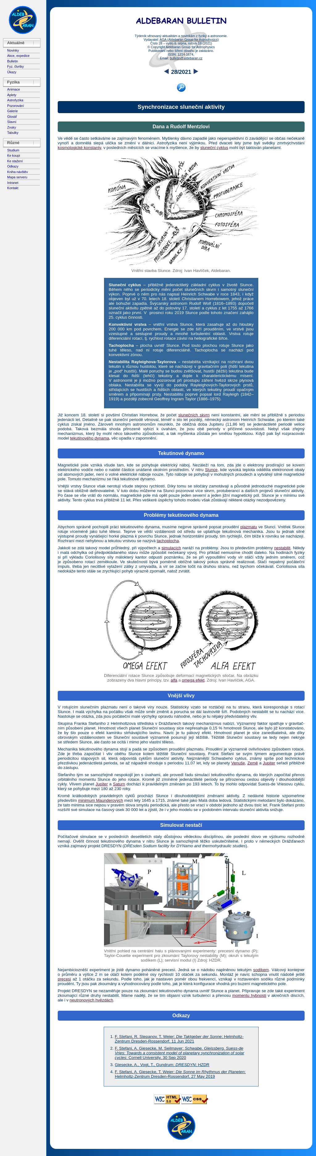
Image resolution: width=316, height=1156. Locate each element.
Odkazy (12, 166)
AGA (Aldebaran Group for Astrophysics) (189, 39)
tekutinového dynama (89, 438)
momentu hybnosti (249, 995)
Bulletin (12, 61)
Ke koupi (13, 155)
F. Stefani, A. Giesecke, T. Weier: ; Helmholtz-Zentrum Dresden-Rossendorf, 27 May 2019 (180, 1074)
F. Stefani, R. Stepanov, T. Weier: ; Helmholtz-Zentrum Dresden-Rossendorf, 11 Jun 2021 (179, 1038)
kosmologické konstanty (79, 147)
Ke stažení (15, 161)
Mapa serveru (17, 177)
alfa (174, 680)
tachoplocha (168, 540)
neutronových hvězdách (91, 1000)
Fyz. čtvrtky (15, 66)
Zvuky (11, 127)
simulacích (171, 548)
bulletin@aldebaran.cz (186, 58)
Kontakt (12, 188)
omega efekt (193, 680)
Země (252, 763)
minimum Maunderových (100, 800)
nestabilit (282, 548)
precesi (64, 979)
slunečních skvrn (194, 415)
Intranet (12, 183)
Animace (13, 89)
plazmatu (248, 527)
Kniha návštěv (17, 172)
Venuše (238, 763)
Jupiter (269, 763)
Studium (13, 150)
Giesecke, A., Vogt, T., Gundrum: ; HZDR (162, 1064)
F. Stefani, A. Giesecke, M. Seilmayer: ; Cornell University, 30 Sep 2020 (179, 1053)
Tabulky (12, 132)
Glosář (12, 116)
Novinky (13, 50)
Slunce (211, 469)
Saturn (119, 784)
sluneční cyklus (214, 147)
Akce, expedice (18, 55)
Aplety (11, 95)
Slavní (11, 122)
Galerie (12, 111)
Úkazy (11, 72)
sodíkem (261, 969)
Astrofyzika (15, 100)
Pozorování (15, 106)
